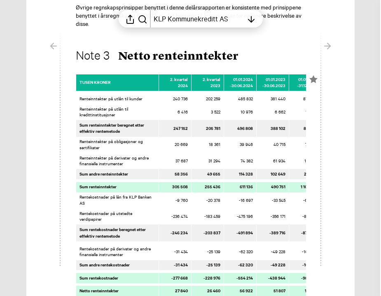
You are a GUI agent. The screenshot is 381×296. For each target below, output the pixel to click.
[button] (164, 56)
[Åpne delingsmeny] (130, 19)
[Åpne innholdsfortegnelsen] (198, 19)
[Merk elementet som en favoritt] (313, 79)
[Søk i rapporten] (142, 19)
